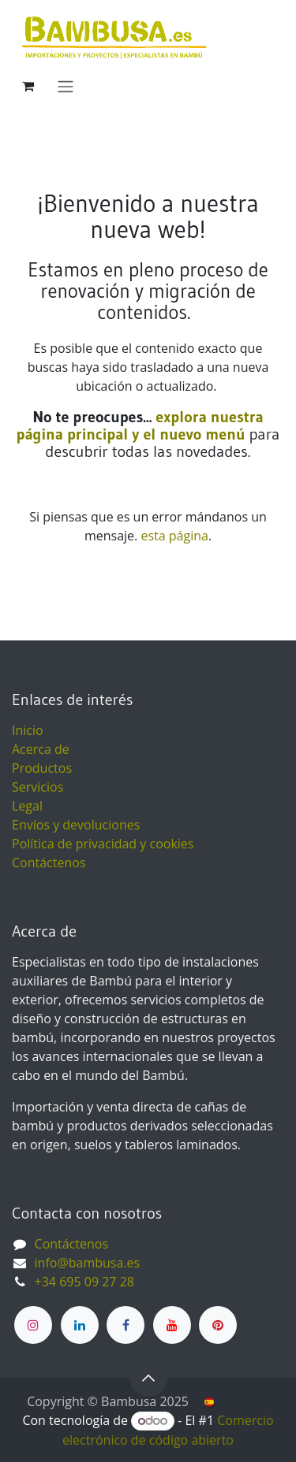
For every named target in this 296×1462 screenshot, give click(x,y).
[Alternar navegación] (65, 85)
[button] (148, 1378)
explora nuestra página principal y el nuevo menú (140, 425)
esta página (174, 535)
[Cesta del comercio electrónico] (27, 86)
